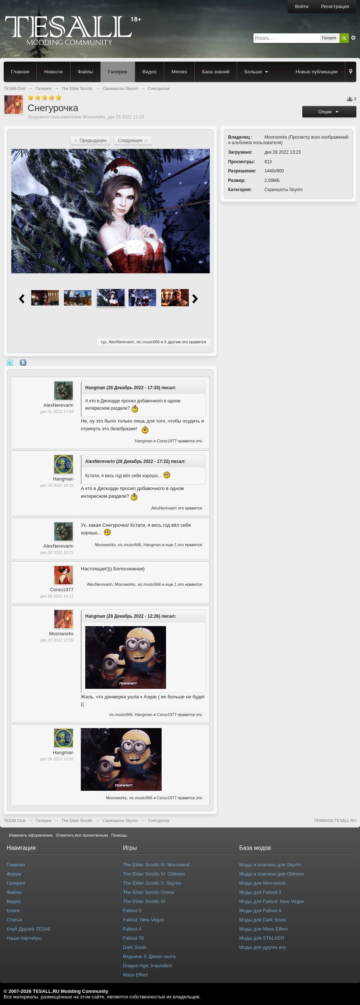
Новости (53, 71)
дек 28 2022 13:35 (56, 640)
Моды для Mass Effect (263, 929)
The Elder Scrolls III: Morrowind (156, 864)
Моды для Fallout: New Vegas (271, 901)
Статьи (14, 919)
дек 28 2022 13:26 (56, 759)
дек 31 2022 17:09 (56, 411)
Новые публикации (317, 71)
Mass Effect (135, 974)
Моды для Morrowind (262, 883)
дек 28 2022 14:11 (56, 596)
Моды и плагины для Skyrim (270, 864)
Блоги (13, 910)
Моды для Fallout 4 (260, 910)
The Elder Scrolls (77, 820)
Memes (179, 71)
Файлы (85, 71)
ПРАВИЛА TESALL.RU (335, 820)
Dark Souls (135, 947)
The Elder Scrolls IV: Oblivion (154, 874)
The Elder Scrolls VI (144, 901)
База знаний (216, 71)
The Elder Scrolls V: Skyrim (152, 883)
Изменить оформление (31, 835)
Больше (257, 71)
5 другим (172, 342)
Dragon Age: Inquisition (147, 965)
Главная (20, 71)
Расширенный (353, 38)
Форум (14, 874)
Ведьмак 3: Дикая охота (149, 956)
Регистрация (335, 6)
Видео (149, 71)
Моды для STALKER (261, 938)
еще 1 (170, 544)
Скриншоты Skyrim (283, 189)
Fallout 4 (132, 929)
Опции (329, 111)
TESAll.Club (14, 820)
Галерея (117, 71)
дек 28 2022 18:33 (56, 485)
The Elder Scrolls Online (148, 892)
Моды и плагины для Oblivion (271, 874)
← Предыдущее (90, 140)
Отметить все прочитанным (82, 835)
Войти (301, 6)
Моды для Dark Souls (262, 919)
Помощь (119, 835)
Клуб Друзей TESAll (28, 929)
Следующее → (133, 140)
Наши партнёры (24, 938)
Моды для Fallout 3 (260, 892)
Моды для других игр (262, 947)
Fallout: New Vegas (143, 919)
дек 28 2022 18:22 (56, 552)
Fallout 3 (132, 910)
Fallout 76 (133, 938)
